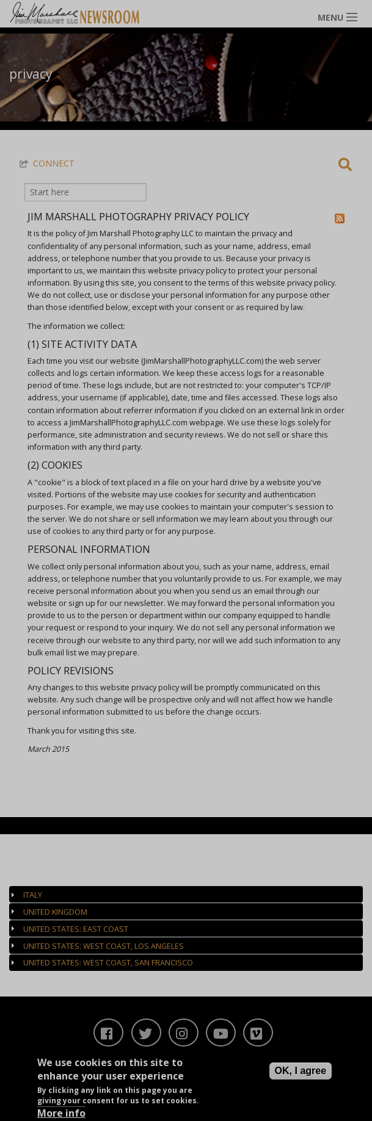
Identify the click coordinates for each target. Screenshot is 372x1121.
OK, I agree (300, 1072)
